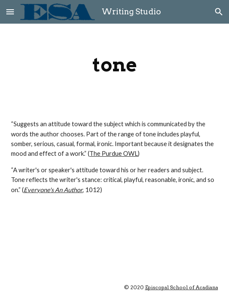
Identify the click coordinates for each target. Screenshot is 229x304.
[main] (114, 65)
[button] (10, 11)
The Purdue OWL (113, 153)
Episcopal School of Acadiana (181, 287)
